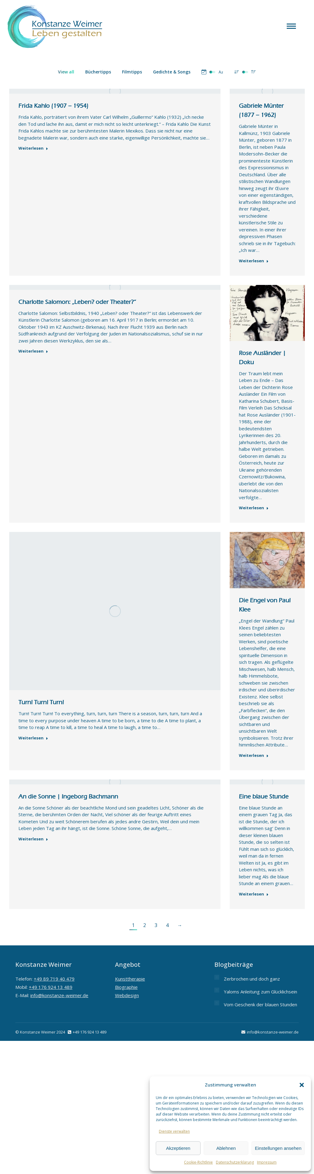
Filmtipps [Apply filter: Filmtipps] (132, 72)
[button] (302, 1085)
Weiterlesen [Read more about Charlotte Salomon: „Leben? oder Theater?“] (33, 351)
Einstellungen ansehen (278, 1148)
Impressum (267, 1162)
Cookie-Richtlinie (198, 1162)
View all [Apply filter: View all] (66, 72)
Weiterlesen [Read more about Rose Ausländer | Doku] (254, 507)
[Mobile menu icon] (291, 26)
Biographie (126, 987)
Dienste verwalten (174, 1131)
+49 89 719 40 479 (54, 979)
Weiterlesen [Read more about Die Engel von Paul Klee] (254, 755)
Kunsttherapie (130, 979)
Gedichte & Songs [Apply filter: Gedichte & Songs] (171, 72)
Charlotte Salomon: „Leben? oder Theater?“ (77, 301)
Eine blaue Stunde (264, 796)
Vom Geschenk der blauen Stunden (260, 1004)
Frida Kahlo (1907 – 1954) (53, 105)
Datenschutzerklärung (235, 1162)
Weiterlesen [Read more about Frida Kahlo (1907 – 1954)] (33, 148)
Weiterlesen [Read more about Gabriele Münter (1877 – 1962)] (254, 261)
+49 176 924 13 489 (50, 987)
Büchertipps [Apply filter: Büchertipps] (98, 72)
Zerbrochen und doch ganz (252, 979)
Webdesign (127, 995)
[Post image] (216, 977)
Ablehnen (226, 1148)
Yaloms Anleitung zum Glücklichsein (260, 992)
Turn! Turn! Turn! (41, 702)
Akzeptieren (178, 1148)
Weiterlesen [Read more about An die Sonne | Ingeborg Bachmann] (33, 839)
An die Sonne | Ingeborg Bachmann (68, 796)
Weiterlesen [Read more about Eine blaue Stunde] (254, 894)
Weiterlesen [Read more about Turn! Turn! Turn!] (33, 738)
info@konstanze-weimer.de (59, 995)
